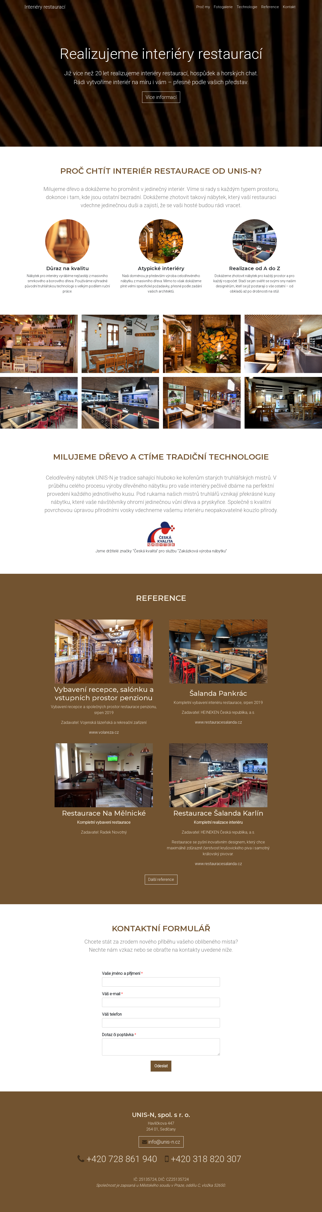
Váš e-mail (112, 994)
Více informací (161, 97)
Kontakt (289, 7)
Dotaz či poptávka (119, 1034)
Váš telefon (112, 1014)
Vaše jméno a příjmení (122, 973)
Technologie (247, 7)
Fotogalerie (223, 7)
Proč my (203, 7)
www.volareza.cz (104, 732)
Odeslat (161, 1066)
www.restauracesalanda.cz (218, 722)
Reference (270, 7)
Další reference (161, 879)
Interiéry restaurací (45, 7)
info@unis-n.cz (161, 1142)
